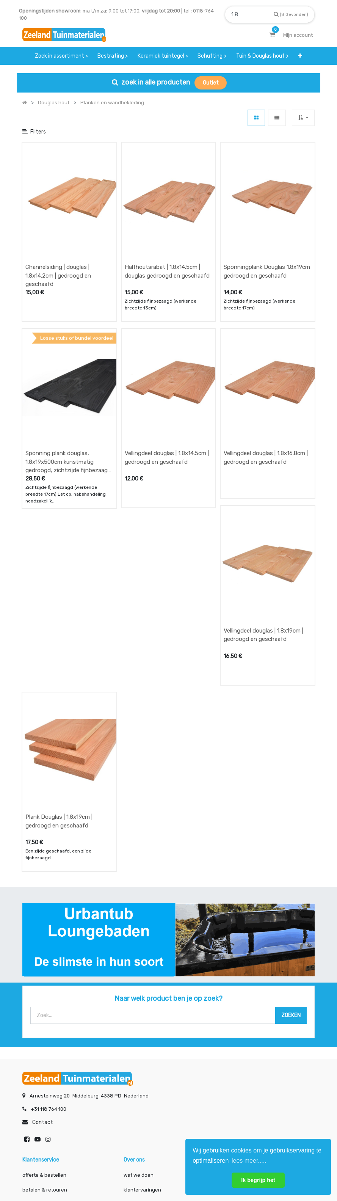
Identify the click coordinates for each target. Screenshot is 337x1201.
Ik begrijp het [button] (258, 1180)
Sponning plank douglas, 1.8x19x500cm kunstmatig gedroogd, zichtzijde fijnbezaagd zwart (68, 387)
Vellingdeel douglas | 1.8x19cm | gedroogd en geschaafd (263, 523)
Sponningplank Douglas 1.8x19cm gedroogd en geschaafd (267, 234)
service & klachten (44, 1071)
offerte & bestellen (44, 1026)
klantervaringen (142, 1041)
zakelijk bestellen (144, 1056)
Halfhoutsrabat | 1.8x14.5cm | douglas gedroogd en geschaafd (167, 234)
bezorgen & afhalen (45, 1056)
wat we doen (139, 1026)
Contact (42, 973)
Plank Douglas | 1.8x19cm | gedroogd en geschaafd (58, 672)
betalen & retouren (44, 1041)
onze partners (241, 1071)
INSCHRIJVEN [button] (114, 1101)
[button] (300, 56)
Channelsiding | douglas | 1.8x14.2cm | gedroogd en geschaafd (58, 238)
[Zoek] (291, 14)
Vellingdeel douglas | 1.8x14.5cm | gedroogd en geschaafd (167, 383)
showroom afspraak (248, 1026)
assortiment (239, 1056)
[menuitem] (61, 56)
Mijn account (74, 1170)
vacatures (135, 1071)
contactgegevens (245, 1041)
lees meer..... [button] (249, 1160)
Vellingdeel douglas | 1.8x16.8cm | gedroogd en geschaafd (266, 383)
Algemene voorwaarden (130, 1170)
